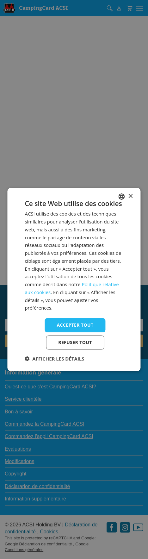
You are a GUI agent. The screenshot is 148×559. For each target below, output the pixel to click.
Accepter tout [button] (75, 325)
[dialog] (73, 279)
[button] (54, 358)
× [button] (130, 196)
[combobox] (122, 196)
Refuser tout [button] (75, 342)
